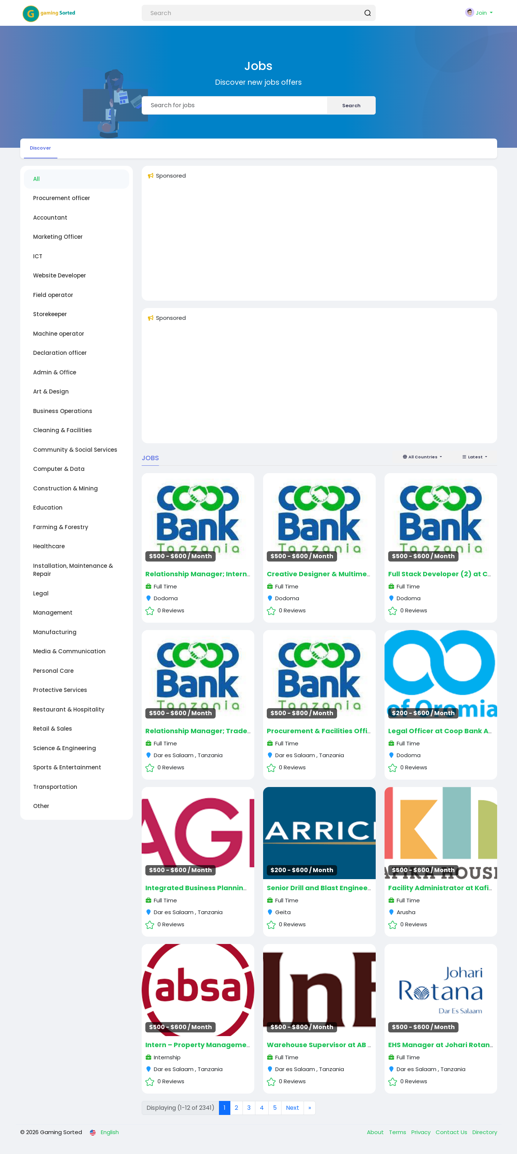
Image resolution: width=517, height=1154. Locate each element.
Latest (473, 461)
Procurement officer (61, 203)
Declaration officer (60, 357)
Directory (484, 1136)
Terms (398, 1136)
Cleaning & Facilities (62, 435)
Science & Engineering (64, 752)
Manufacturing (55, 636)
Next (292, 1112)
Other (41, 811)
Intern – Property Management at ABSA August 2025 (236, 1049)
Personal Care (53, 675)
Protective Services (60, 695)
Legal (41, 598)
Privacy (421, 1136)
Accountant (50, 222)
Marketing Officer (58, 241)
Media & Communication (69, 656)
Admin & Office (54, 377)
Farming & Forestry (60, 531)
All (36, 183)
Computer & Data (59, 474)
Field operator (53, 299)
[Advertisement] (319, 248)
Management (52, 617)
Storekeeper (50, 319)
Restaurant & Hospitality (69, 714)
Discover (47, 150)
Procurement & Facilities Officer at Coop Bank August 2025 (369, 735)
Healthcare (49, 551)
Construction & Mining (65, 493)
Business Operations (62, 415)
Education (48, 512)
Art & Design (51, 396)
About (376, 1136)
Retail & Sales (52, 733)
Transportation (55, 791)
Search (351, 105)
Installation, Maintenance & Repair (73, 574)
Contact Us (452, 1136)
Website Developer (59, 280)
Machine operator (58, 338)
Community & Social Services (75, 454)
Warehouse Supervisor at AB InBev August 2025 (349, 1049)
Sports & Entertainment (67, 772)
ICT (37, 261)
